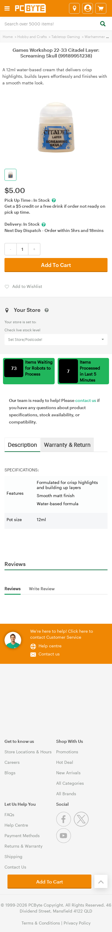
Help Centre (16, 825)
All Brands (66, 793)
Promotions (67, 751)
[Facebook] (65, 825)
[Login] (87, 8)
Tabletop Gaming (65, 36)
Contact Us (15, 866)
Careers (12, 762)
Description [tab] (22, 444)
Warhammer (95, 36)
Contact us (49, 653)
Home (8, 36)
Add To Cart (56, 265)
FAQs (9, 814)
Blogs (10, 772)
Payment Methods (22, 835)
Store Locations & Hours (28, 751)
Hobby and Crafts (32, 36)
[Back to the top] (101, 881)
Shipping (13, 856)
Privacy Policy (77, 922)
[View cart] (100, 8)
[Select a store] (74, 8)
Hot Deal (64, 762)
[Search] (102, 24)
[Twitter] (82, 825)
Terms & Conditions (41, 922)
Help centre (50, 645)
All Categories (70, 783)
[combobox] (56, 23)
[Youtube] (64, 841)
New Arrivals (68, 772)
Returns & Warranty (23, 845)
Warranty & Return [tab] (67, 444)
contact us (85, 400)
